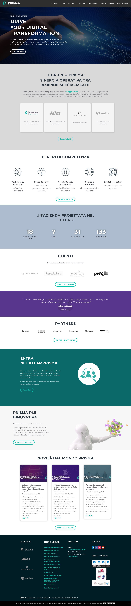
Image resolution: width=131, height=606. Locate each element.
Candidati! (26, 390)
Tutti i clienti (65, 284)
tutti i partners (65, 340)
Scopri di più (65, 139)
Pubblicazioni (92, 3)
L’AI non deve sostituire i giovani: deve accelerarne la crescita (96, 487)
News (103, 3)
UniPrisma (80, 3)
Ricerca (70, 3)
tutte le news (65, 528)
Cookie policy (110, 603)
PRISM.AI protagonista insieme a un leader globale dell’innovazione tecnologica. (65, 488)
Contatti (111, 3)
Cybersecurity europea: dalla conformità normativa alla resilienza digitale (33, 488)
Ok (104, 603)
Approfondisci (24, 442)
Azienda (54, 3)
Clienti (63, 3)
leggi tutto (25, 518)
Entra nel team (121, 3)
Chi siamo (18, 51)
